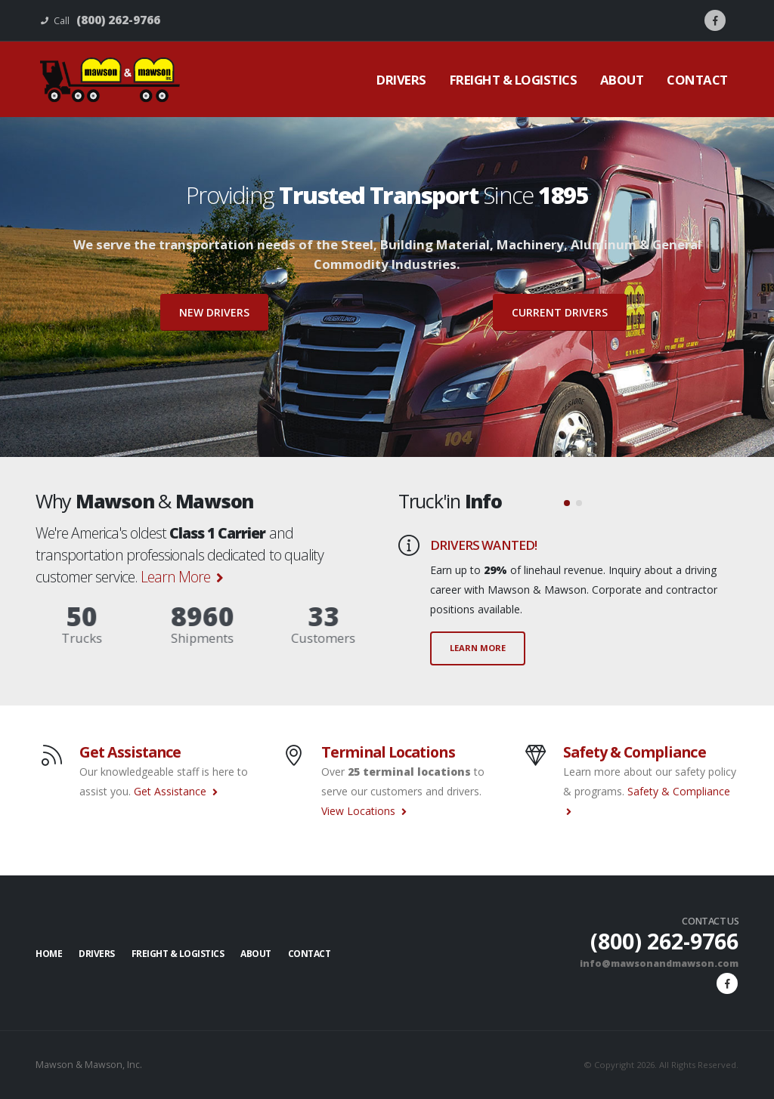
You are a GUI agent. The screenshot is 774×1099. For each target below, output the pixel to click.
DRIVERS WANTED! (483, 545)
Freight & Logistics (513, 79)
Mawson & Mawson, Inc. (90, 1064)
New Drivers (214, 312)
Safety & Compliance (634, 752)
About (622, 79)
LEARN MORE (478, 647)
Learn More (182, 576)
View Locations (364, 811)
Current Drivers (560, 312)
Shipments (171, 638)
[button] (567, 503)
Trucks (50, 638)
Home (49, 953)
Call (100, 19)
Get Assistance (130, 752)
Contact (697, 79)
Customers (292, 638)
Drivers (401, 79)
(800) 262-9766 (659, 940)
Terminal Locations (387, 752)
